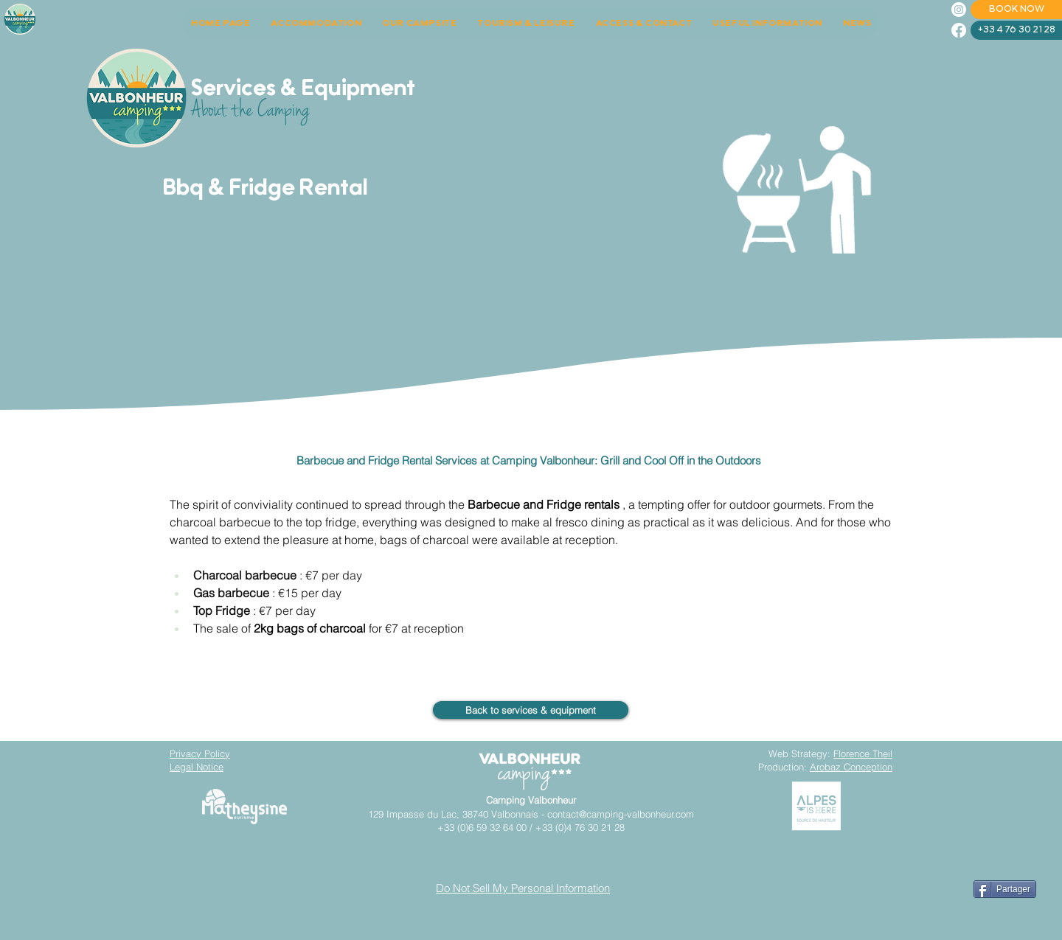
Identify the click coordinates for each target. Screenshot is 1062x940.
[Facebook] (958, 30)
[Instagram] (958, 9)
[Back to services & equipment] (530, 710)
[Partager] (1005, 889)
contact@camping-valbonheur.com (620, 814)
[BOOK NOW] (1016, 9)
